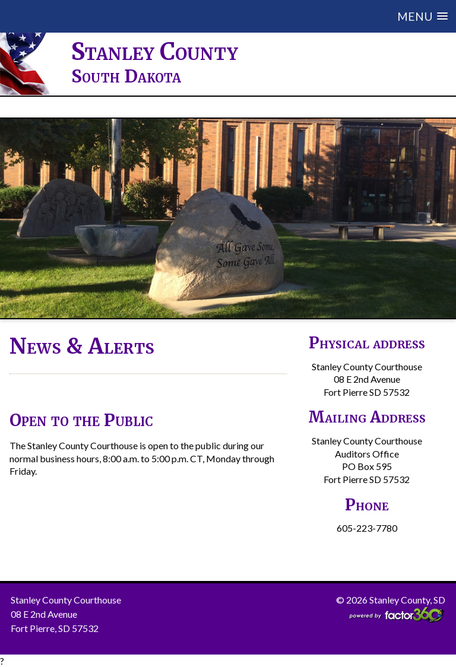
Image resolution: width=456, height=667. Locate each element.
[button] (277, 16)
